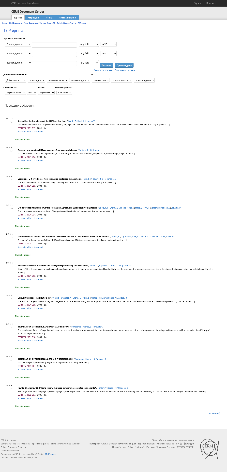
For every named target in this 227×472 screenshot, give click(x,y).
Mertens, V (90, 121)
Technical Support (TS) (47, 23)
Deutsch (113, 443)
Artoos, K (116, 236)
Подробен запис (22, 139)
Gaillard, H (79, 121)
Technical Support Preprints (66, 23)
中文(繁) (190, 447)
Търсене (18, 17)
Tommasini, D (110, 179)
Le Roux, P (103, 207)
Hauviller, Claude (157, 236)
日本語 (178, 443)
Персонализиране (67, 17)
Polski (131, 447)
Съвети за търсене (103, 70)
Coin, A (135, 236)
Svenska (171, 447)
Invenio (15, 450)
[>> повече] (214, 413)
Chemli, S (114, 207)
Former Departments (31, 23)
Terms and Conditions (17, 447)
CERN (25, 3)
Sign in (197, 3)
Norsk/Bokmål (119, 447)
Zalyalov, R (122, 297)
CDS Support (50, 454)
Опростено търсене (125, 70)
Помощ (48, 17)
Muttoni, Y (95, 297)
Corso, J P (112, 388)
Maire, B (138, 207)
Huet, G (114, 265)
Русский (150, 447)
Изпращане (33, 17)
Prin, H (147, 207)
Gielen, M (144, 236)
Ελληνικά (123, 443)
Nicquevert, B (97, 179)
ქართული (189, 443)
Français (151, 443)
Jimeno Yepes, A (127, 207)
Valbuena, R (122, 388)
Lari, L (70, 121)
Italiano (170, 443)
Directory (211, 3)
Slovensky (161, 447)
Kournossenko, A (108, 297)
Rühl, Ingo (94, 150)
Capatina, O (126, 236)
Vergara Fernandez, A (160, 207)
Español (142, 443)
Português (140, 447)
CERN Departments (15, 23)
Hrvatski (161, 443)
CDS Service (19, 454)
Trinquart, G (98, 326)
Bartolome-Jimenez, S (81, 326)
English (132, 443)
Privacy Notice (64, 443)
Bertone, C (83, 150)
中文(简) (181, 447)
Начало (4, 23)
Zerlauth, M (176, 207)
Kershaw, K (171, 236)
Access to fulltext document (30, 131)
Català (104, 443)
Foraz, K (86, 179)
